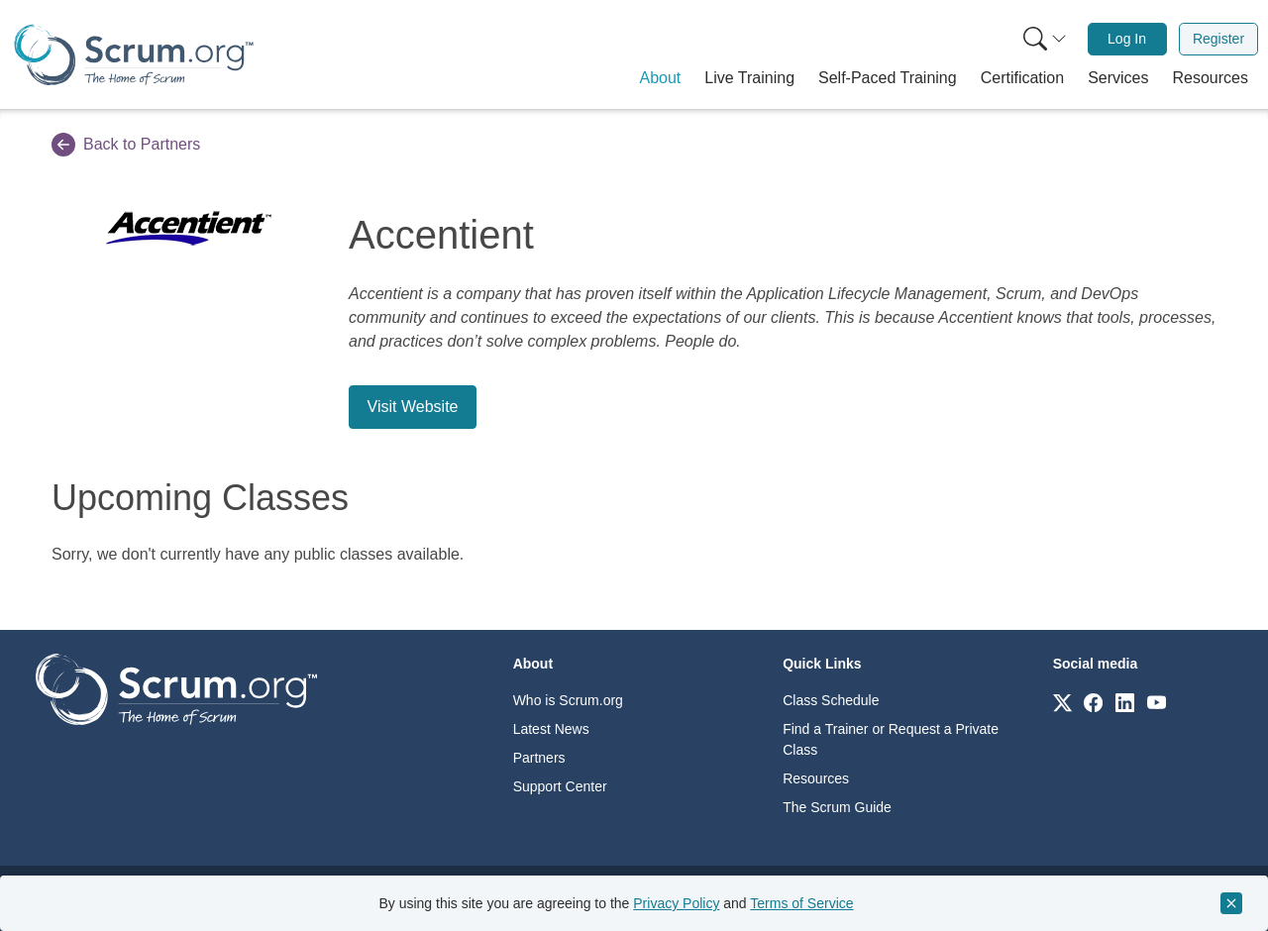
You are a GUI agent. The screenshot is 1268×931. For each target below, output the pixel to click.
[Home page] (134, 55)
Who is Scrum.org (568, 700)
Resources (816, 778)
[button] (660, 78)
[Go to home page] (176, 687)
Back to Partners (126, 144)
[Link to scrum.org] (1062, 701)
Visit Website (413, 406)
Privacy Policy (676, 903)
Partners (539, 758)
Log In (1127, 39)
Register (1218, 39)
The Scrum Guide (837, 807)
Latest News (551, 729)
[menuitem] (1043, 39)
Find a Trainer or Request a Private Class (891, 739)
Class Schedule (831, 700)
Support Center (560, 786)
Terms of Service (801, 903)
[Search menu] (1045, 39)
